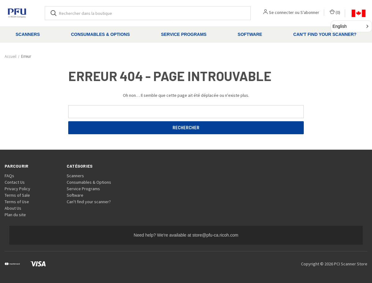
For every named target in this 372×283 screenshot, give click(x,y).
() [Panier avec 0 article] (335, 12)
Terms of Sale (17, 195)
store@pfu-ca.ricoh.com (215, 235)
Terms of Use (17, 201)
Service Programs (184, 34)
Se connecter (281, 12)
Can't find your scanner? (89, 201)
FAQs (9, 175)
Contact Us (15, 182)
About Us (13, 208)
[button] (351, 26)
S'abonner (309, 12)
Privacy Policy (17, 188)
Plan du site (15, 214)
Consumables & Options (100, 34)
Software (250, 34)
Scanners (27, 34)
